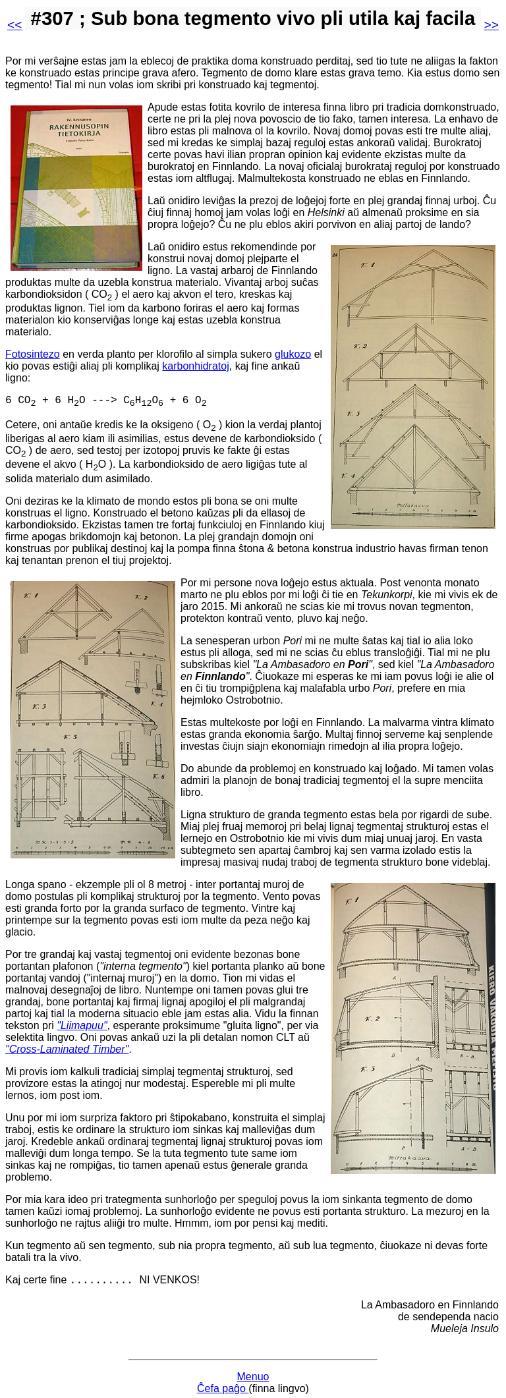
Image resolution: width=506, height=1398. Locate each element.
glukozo (293, 354)
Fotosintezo (32, 354)
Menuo (253, 1369)
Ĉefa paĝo (222, 1381)
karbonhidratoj (195, 366)
